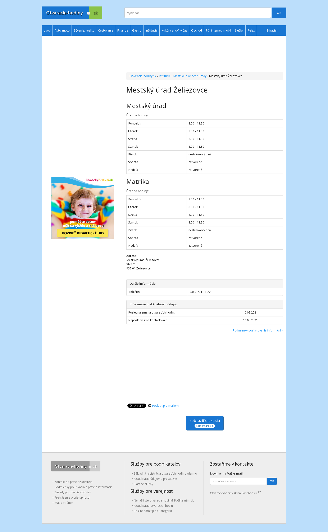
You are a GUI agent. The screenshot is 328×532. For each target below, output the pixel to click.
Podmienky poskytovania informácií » (258, 330)
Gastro (136, 30)
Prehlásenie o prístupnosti (72, 497)
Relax (251, 30)
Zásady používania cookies (72, 492)
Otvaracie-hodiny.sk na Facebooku (235, 493)
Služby (239, 30)
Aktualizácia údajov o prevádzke (155, 479)
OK (279, 13)
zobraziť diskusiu (205, 423)
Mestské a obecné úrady (189, 76)
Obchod (196, 30)
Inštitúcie (165, 76)
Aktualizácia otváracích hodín (153, 506)
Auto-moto (62, 30)
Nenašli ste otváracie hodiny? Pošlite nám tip (164, 500)
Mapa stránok (63, 503)
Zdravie (271, 30)
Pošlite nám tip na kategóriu (153, 511)
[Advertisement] (204, 54)
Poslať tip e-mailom (165, 406)
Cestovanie (105, 30)
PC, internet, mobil (218, 30)
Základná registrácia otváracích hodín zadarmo (165, 473)
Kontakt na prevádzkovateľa (73, 482)
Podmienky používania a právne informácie (83, 487)
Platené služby (143, 484)
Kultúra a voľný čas (174, 30)
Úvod (47, 30)
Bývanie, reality (84, 30)
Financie (122, 30)
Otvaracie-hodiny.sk (142, 76)
